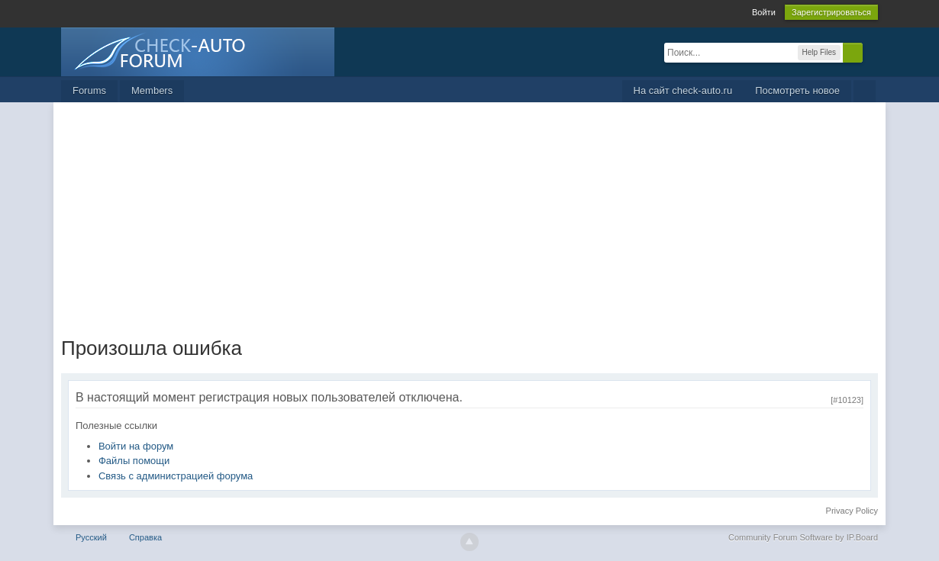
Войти (764, 12)
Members (152, 90)
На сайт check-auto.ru (683, 90)
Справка (145, 537)
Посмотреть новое (797, 90)
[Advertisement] (469, 217)
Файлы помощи (133, 460)
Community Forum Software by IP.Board (803, 537)
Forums (89, 90)
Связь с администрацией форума (175, 476)
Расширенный (872, 52)
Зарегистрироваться (831, 12)
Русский (91, 537)
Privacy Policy (852, 510)
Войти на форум (135, 446)
